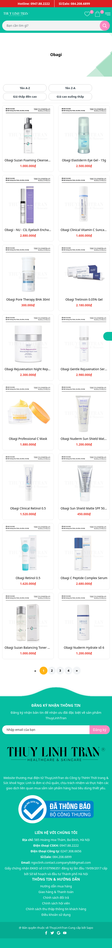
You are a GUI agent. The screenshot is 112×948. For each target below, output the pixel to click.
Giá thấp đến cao (25, 97)
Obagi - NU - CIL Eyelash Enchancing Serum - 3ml (28, 230)
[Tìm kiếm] (105, 26)
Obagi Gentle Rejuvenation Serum (84, 369)
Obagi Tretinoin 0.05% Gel (84, 299)
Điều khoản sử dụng (55, 915)
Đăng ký (99, 729)
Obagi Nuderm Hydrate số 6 (84, 647)
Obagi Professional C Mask (28, 439)
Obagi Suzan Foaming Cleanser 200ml (28, 160)
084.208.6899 (62, 857)
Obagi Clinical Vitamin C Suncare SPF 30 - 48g (84, 230)
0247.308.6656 (71, 851)
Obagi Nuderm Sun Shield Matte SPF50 (84, 439)
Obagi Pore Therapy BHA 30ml (28, 299)
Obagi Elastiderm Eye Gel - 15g (84, 160)
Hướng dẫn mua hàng (56, 886)
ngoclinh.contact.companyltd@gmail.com (61, 862)
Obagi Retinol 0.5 (28, 578)
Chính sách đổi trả (56, 897)
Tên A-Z (25, 88)
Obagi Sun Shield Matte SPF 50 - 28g (84, 508)
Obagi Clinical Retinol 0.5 (28, 508)
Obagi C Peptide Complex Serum (84, 578)
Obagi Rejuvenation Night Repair (28, 369)
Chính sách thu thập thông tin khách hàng (56, 909)
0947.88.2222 (69, 845)
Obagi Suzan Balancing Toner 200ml (28, 647)
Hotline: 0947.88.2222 (34, 4)
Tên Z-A (70, 88)
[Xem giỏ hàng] (97, 14)
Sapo (89, 928)
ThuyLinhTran (58, 928)
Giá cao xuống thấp (70, 97)
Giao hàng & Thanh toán (56, 892)
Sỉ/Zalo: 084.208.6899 (74, 4)
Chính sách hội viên (56, 903)
